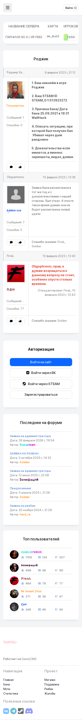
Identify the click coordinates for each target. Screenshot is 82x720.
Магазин (49, 679)
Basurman (27, 444)
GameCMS (29, 659)
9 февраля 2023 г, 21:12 (60, 72)
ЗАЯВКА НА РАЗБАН (24, 453)
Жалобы (49, 693)
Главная (8, 679)
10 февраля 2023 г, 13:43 (59, 256)
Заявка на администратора (30, 436)
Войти (70, 8)
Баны (6, 684)
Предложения (20, 488)
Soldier (36, 246)
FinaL (61, 242)
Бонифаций (29, 479)
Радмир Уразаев (19, 72)
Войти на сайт (41, 362)
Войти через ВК (41, 373)
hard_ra (25, 514)
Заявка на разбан (22, 505)
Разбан (48, 689)
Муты (6, 689)
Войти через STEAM (41, 384)
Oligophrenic (15, 177)
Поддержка (51, 684)
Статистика (10, 693)
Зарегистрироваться (41, 394)
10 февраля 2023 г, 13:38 (59, 177)
